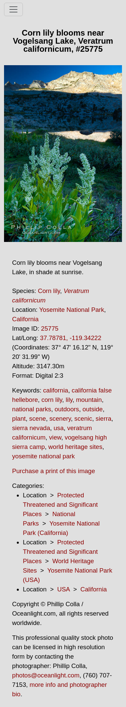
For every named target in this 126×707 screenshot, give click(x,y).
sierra (104, 418)
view (55, 437)
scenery (60, 418)
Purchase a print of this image (53, 470)
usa (58, 427)
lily (69, 399)
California (25, 319)
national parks (31, 409)
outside (93, 409)
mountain (89, 399)
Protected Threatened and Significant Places (60, 504)
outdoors (67, 409)
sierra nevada (31, 427)
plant (19, 418)
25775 (49, 328)
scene (37, 418)
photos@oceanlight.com (45, 675)
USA (63, 589)
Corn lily (49, 290)
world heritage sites (75, 446)
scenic (83, 418)
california (55, 390)
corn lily (51, 399)
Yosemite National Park (71, 309)
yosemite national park (43, 456)
